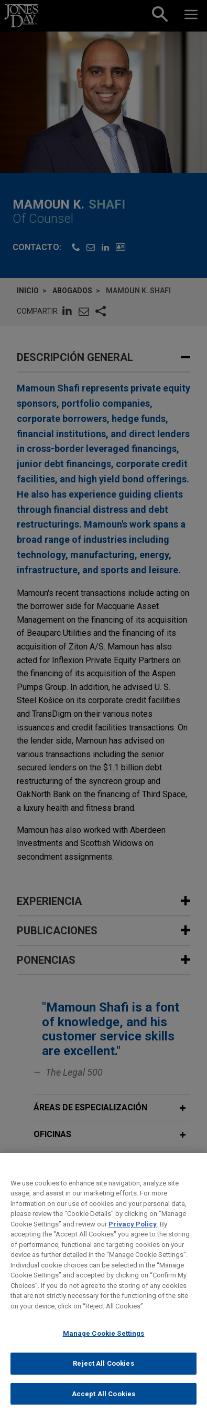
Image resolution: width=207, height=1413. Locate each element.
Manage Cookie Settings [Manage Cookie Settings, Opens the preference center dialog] (104, 1344)
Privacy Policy (132, 1235)
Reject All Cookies (103, 1374)
